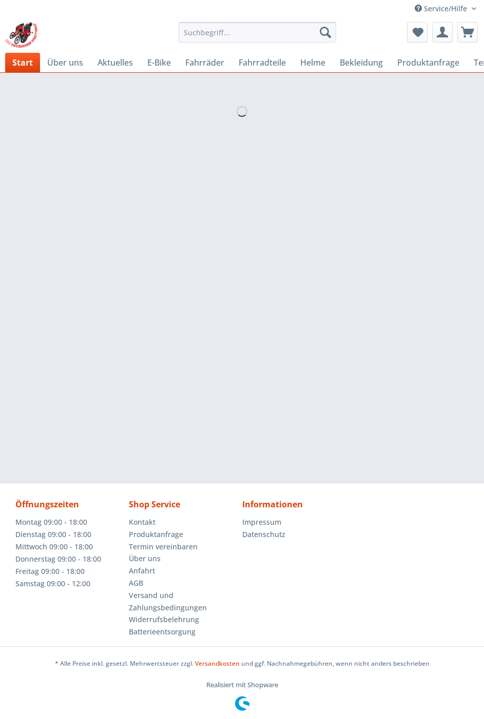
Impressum (261, 522)
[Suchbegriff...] (257, 32)
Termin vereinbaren (163, 546)
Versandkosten (217, 663)
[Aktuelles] (115, 62)
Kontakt (142, 522)
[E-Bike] (159, 62)
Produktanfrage (156, 534)
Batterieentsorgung (162, 631)
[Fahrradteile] (262, 62)
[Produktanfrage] (428, 62)
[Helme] (313, 62)
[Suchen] (325, 32)
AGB (136, 583)
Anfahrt (142, 571)
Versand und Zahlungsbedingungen (168, 601)
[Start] (22, 62)
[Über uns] (65, 62)
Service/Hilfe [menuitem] (442, 8)
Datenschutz (263, 534)
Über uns (145, 558)
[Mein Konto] (442, 32)
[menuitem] (257, 37)
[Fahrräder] (204, 62)
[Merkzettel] (417, 32)
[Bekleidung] (361, 62)
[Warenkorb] (467, 32)
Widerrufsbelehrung (164, 619)
